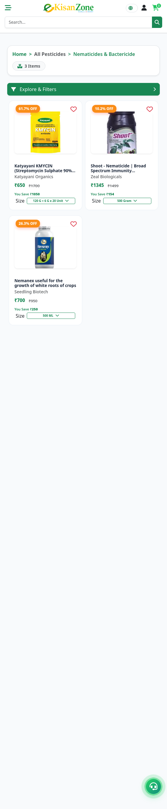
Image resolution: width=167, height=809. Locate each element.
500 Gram (127, 201)
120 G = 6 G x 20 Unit (51, 201)
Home (19, 54)
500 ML (51, 315)
